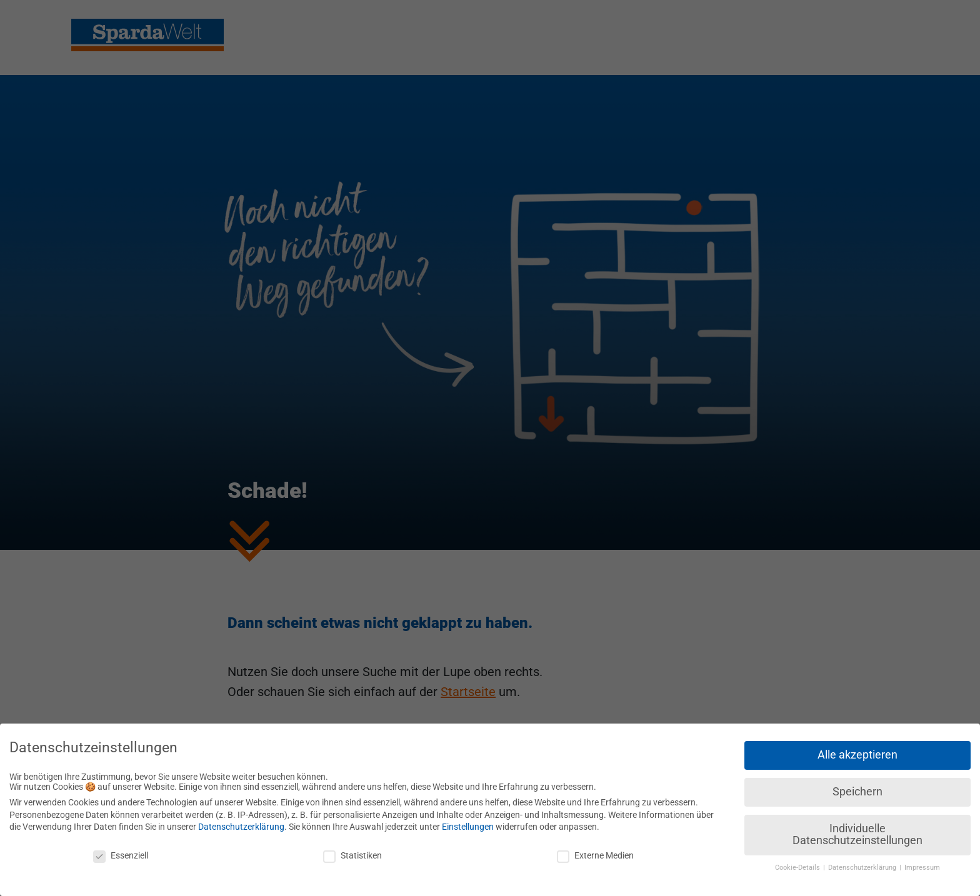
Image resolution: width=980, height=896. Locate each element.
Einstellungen (468, 822)
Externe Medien (595, 850)
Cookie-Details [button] (798, 863)
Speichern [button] (857, 786)
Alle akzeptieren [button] (858, 750)
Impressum (922, 863)
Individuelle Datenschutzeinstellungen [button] (857, 829)
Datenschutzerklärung (241, 822)
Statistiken (352, 850)
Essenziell (120, 850)
